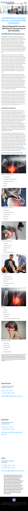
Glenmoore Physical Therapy (10, 483)
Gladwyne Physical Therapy (9, 480)
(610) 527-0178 (7, 427)
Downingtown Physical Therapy (10, 475)
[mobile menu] (26, 3)
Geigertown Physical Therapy (13, 479)
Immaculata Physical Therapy (17, 488)
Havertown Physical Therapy (9, 486)
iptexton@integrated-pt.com (12, 471)
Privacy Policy (16, 505)
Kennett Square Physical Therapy (10, 489)
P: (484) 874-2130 (8, 465)
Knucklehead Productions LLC (18, 504)
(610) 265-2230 (7, 390)
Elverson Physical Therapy (9, 478)
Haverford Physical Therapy (17, 485)
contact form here (9, 360)
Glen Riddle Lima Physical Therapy (14, 482)
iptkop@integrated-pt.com (12, 396)
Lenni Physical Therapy (12, 492)
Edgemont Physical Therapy (16, 476)
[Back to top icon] (14, 499)
